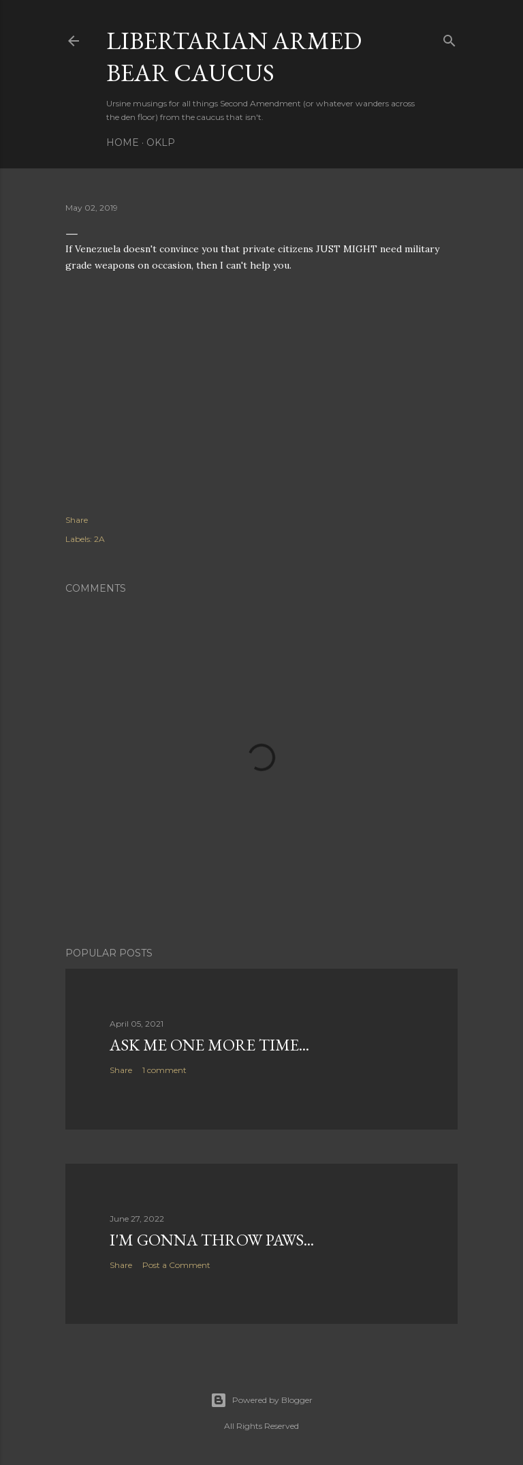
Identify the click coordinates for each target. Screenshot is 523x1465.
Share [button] (76, 520)
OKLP (160, 142)
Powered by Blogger (261, 1400)
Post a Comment (176, 1265)
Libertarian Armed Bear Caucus (234, 57)
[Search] (449, 38)
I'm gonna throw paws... (212, 1239)
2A (99, 539)
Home (122, 142)
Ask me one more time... (209, 1044)
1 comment (164, 1070)
